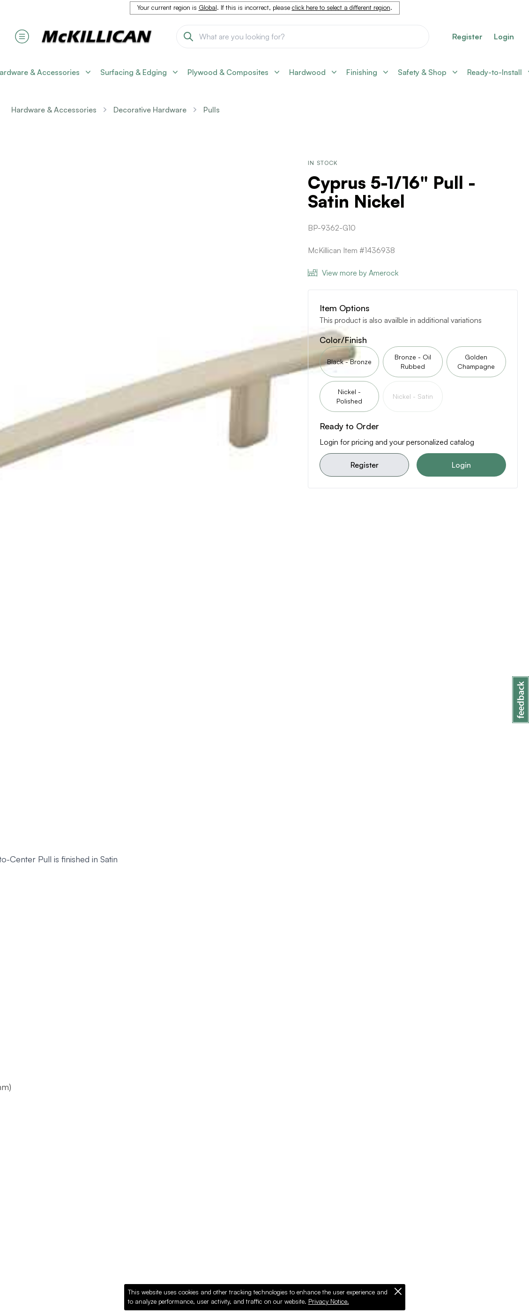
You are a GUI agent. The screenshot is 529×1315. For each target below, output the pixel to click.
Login (504, 36)
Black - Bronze (349, 362)
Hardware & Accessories (54, 109)
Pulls (211, 109)
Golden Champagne (476, 361)
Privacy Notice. (328, 1301)
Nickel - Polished (349, 396)
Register (364, 465)
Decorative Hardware (149, 109)
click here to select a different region (341, 7)
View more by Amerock (353, 272)
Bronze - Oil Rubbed (413, 361)
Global (208, 7)
